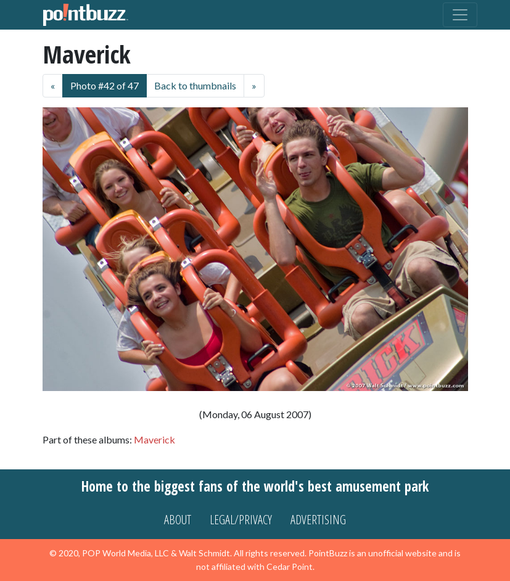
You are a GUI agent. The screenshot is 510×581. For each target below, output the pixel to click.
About (177, 519)
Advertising (318, 519)
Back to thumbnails (195, 85)
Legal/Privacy (241, 519)
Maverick (154, 439)
